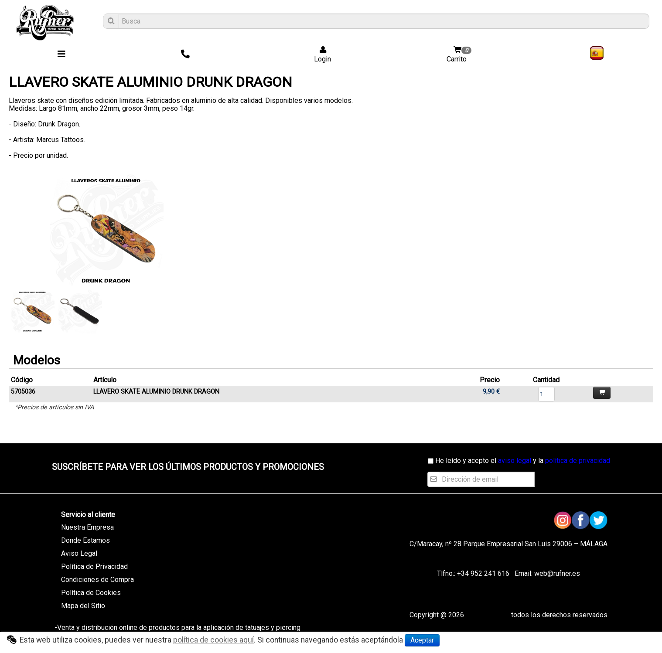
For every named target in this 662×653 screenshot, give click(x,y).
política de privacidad (577, 460)
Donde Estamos (85, 540)
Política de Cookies (91, 592)
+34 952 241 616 (483, 573)
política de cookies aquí (213, 640)
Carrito (460, 54)
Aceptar (422, 640)
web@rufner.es (556, 573)
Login (320, 54)
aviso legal (514, 460)
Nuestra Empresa (87, 527)
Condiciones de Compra (97, 579)
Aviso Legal (79, 553)
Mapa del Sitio (83, 606)
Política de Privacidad (94, 566)
